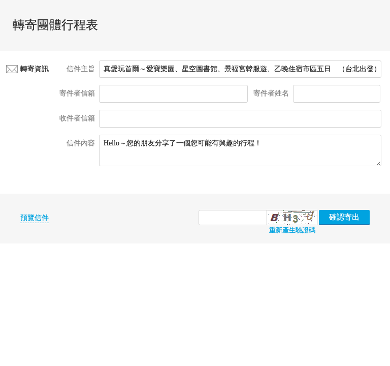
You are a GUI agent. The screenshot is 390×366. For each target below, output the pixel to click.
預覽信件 (34, 218)
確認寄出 (344, 217)
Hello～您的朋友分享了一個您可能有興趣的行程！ (240, 150)
